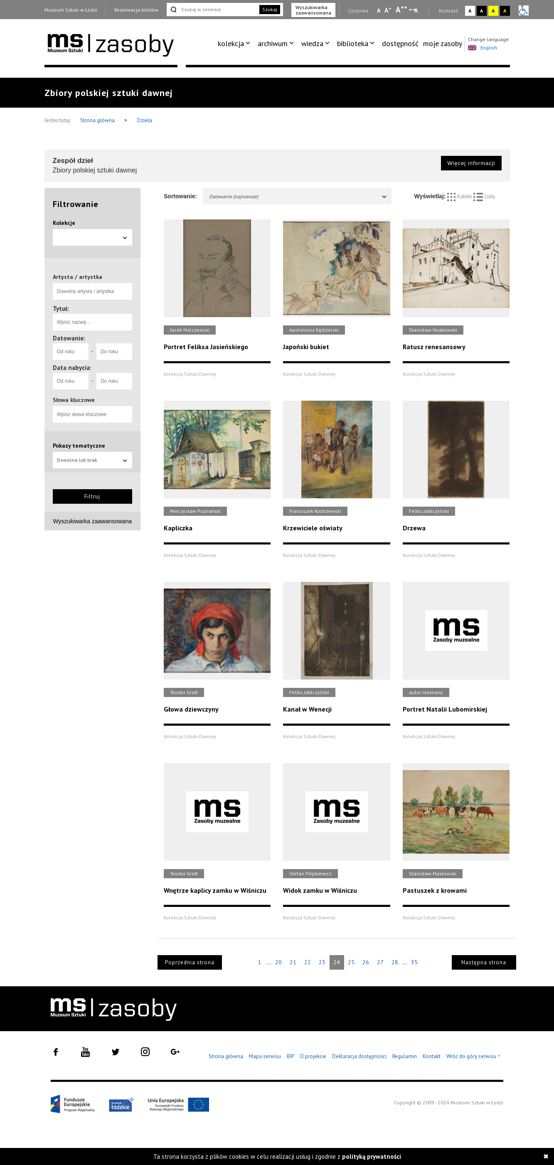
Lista (484, 197)
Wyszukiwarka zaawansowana (313, 10)
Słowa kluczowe (74, 400)
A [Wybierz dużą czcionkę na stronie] (401, 10)
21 (293, 962)
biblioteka (352, 43)
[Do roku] (114, 351)
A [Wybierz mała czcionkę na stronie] (378, 10)
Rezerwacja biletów (136, 10)
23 (322, 962)
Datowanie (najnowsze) (298, 196)
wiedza (312, 43)
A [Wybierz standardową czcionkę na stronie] (387, 10)
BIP (290, 1056)
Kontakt (432, 1056)
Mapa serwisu (265, 1056)
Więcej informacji (471, 163)
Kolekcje (64, 223)
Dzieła (144, 120)
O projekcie (313, 1056)
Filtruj (92, 496)
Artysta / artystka (77, 277)
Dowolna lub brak (92, 460)
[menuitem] (235, 44)
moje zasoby (442, 43)
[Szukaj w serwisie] (212, 9)
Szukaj (269, 9)
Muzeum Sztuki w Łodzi (70, 10)
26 (365, 962)
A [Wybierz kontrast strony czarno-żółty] (504, 10)
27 (380, 962)
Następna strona (483, 962)
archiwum (273, 43)
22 (307, 962)
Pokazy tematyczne (79, 445)
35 (414, 962)
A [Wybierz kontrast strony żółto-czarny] (493, 10)
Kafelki (460, 197)
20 (278, 962)
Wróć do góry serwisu (473, 1057)
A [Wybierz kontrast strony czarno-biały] (481, 10)
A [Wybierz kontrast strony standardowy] (469, 10)
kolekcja (231, 43)
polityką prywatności (371, 1156)
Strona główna (98, 120)
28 (394, 962)
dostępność (400, 43)
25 (351, 962)
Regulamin (404, 1056)
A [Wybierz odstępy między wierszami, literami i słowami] (416, 10)
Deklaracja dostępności (359, 1056)
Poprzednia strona (189, 962)
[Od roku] (71, 351)
